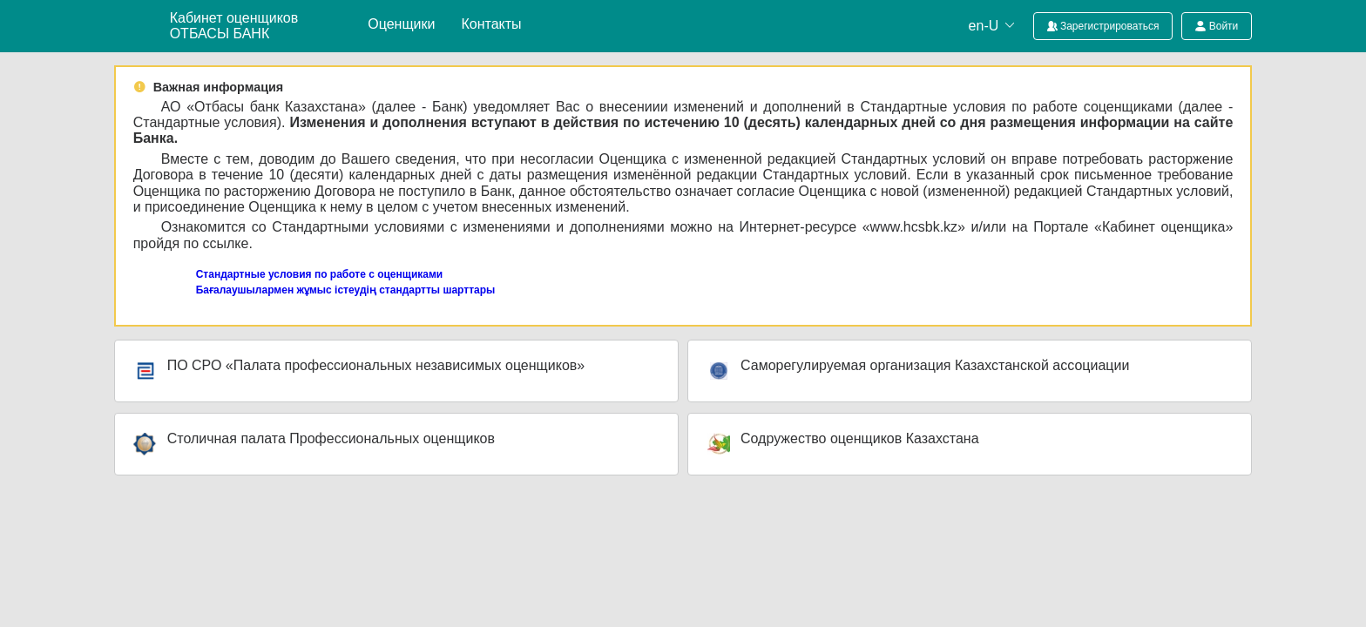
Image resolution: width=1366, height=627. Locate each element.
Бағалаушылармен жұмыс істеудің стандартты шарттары (346, 290)
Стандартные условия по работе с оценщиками (319, 274)
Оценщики (401, 24)
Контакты (491, 24)
